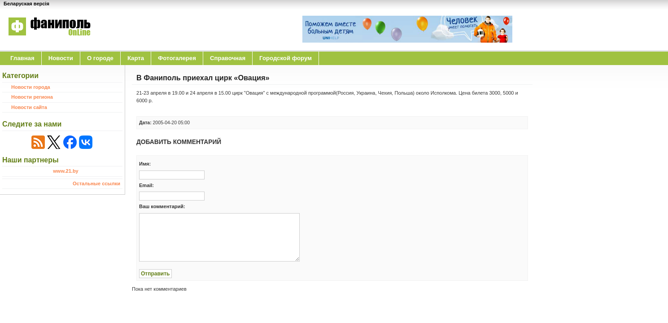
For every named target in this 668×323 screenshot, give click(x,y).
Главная (22, 58)
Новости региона (32, 97)
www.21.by (65, 171)
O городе (100, 58)
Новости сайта (29, 107)
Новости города (30, 87)
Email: (146, 185)
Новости (60, 58)
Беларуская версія (26, 3)
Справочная (227, 58)
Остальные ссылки (96, 183)
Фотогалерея (177, 58)
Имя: (145, 163)
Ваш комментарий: (162, 206)
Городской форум (285, 58)
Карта (135, 58)
